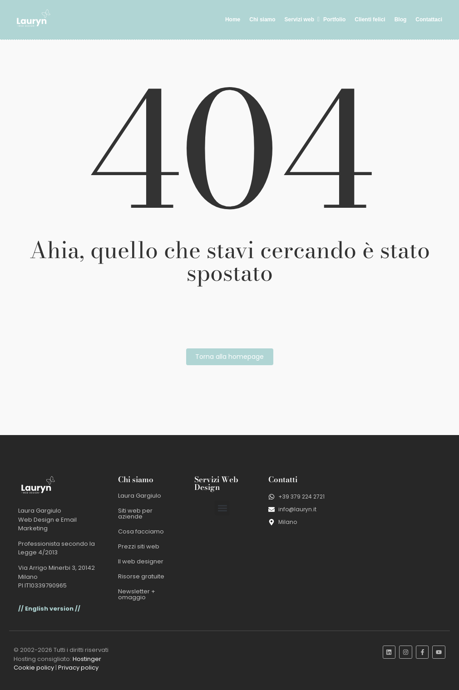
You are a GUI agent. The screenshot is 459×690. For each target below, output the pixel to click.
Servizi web (301, 19)
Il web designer (140, 561)
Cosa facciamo (141, 531)
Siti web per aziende (135, 513)
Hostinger (87, 659)
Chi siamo (262, 19)
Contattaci (428, 19)
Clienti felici (370, 19)
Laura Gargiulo (139, 495)
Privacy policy (78, 667)
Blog (401, 19)
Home (232, 19)
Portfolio (334, 19)
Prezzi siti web (138, 546)
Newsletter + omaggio (136, 594)
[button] (222, 507)
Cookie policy (34, 667)
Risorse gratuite (141, 576)
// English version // (49, 608)
